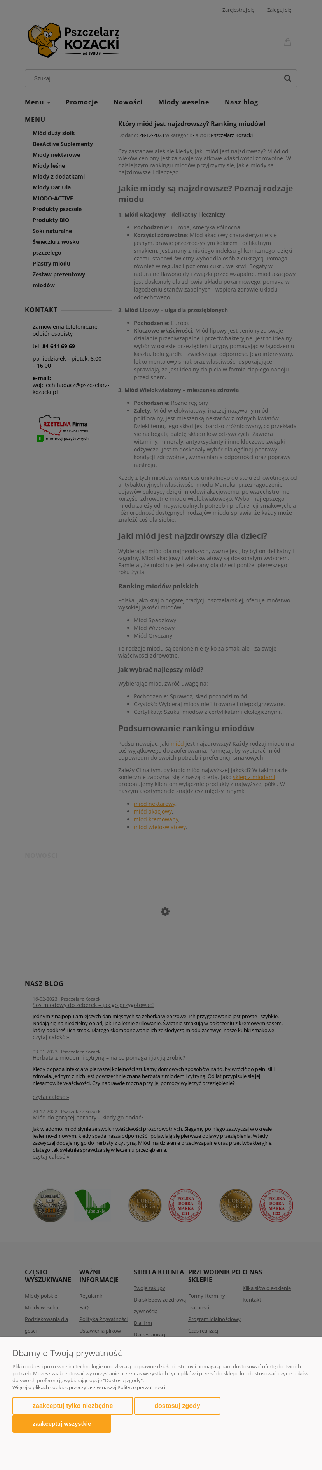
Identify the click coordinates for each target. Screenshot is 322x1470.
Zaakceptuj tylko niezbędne (73, 1405)
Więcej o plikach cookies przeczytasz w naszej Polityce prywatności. (89, 1387)
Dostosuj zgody (177, 1405)
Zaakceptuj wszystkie (62, 1423)
